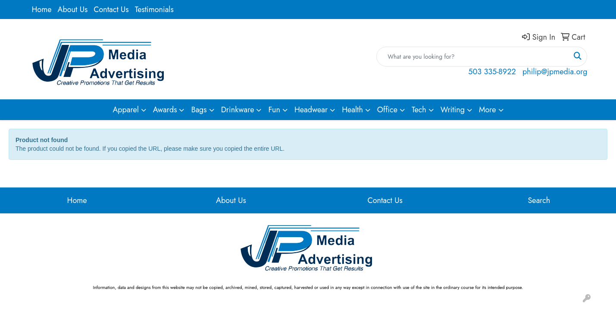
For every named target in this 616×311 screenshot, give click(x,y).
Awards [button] (165, 109)
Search (539, 200)
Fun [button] (274, 109)
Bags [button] (198, 109)
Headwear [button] (311, 109)
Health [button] (352, 109)
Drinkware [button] (237, 109)
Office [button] (387, 109)
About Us (73, 9)
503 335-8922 (492, 71)
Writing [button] (453, 109)
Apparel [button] (125, 109)
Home (42, 9)
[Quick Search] (472, 57)
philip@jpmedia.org (554, 71)
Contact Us (111, 9)
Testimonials (154, 9)
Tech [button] (419, 109)
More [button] (487, 109)
